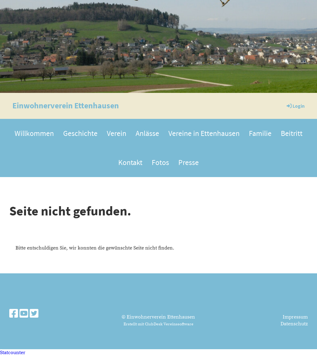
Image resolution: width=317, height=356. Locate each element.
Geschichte (80, 133)
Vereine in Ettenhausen (204, 133)
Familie (260, 133)
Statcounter (12, 352)
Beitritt (291, 133)
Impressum (295, 317)
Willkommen (34, 133)
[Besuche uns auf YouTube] (24, 314)
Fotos (160, 162)
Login (295, 106)
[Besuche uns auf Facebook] (13, 314)
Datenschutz (294, 324)
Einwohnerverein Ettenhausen (65, 105)
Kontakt (130, 162)
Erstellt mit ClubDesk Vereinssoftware (158, 324)
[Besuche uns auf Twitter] (34, 314)
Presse (188, 162)
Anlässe (147, 133)
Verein (116, 133)
